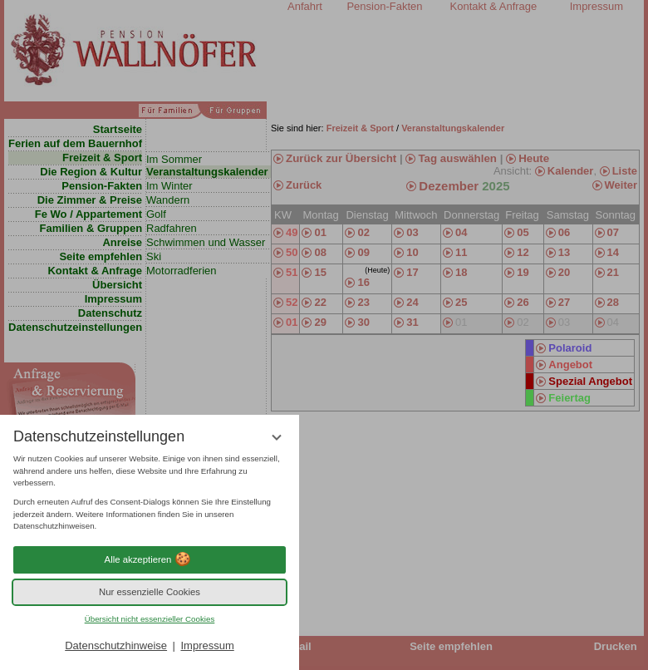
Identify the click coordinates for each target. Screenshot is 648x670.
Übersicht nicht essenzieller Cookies (150, 618)
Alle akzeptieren (150, 559)
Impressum (206, 645)
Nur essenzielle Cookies (149, 592)
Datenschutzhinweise (116, 645)
